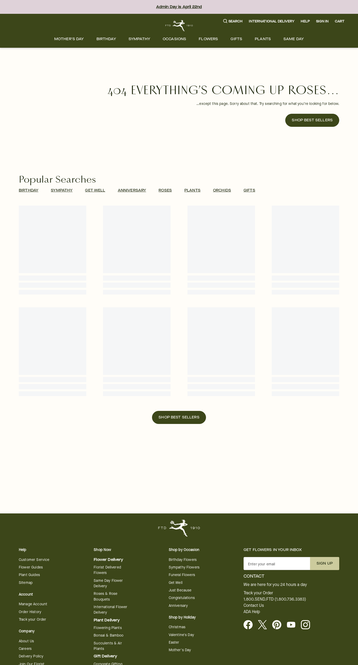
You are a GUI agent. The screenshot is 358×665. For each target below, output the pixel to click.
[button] (233, 21)
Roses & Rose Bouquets (105, 596)
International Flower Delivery (110, 609)
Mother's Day (69, 39)
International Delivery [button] (271, 21)
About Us (26, 641)
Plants (263, 39)
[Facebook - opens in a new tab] (250, 625)
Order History (30, 611)
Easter (174, 642)
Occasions (174, 39)
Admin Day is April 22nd (179, 6)
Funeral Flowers (182, 574)
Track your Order (32, 619)
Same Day (293, 39)
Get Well (176, 582)
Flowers (208, 39)
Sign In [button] (322, 21)
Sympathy (139, 39)
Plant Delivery (107, 620)
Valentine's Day (181, 634)
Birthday (106, 39)
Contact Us (254, 605)
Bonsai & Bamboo (108, 635)
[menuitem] (69, 39)
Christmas (177, 627)
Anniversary (178, 605)
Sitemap (26, 582)
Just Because (180, 590)
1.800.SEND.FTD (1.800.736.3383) (275, 599)
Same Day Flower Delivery (108, 583)
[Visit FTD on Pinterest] (279, 625)
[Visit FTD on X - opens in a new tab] (264, 625)
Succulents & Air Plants (108, 646)
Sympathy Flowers (184, 567)
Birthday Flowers (183, 559)
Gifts (236, 39)
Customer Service (34, 559)
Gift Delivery (105, 656)
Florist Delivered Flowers (107, 570)
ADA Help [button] (252, 612)
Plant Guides (29, 574)
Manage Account (33, 604)
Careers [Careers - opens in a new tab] (25, 648)
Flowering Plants (108, 627)
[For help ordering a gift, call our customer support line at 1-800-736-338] (179, 25)
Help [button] (305, 21)
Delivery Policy (31, 656)
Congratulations (182, 597)
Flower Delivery (108, 559)
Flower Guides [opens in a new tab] (31, 567)
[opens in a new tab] (293, 625)
